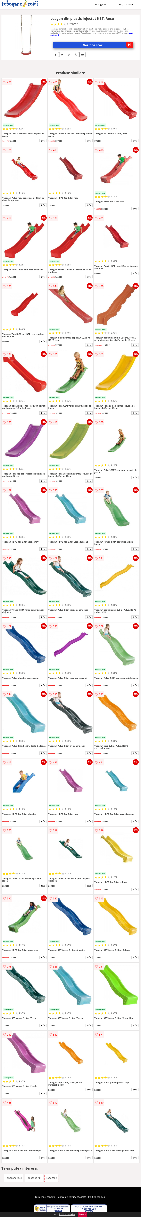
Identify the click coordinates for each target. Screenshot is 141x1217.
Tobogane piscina (126, 4)
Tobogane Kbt (33, 1177)
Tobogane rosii (14, 1177)
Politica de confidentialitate (71, 1197)
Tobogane (100, 4)
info (43, 141)
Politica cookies (96, 1197)
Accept (82, 1214)
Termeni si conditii (45, 1197)
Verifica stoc (108, 45)
